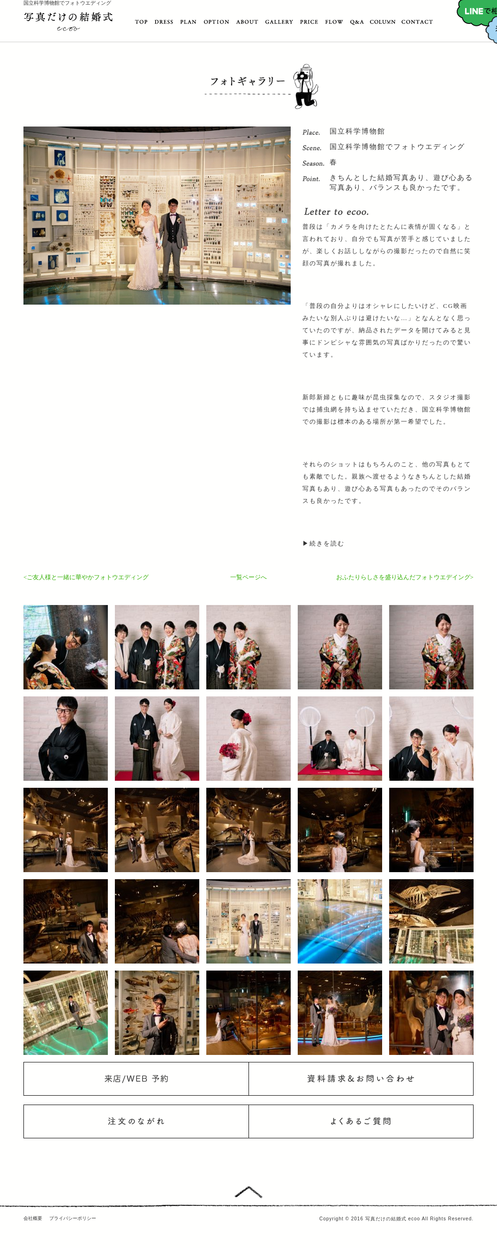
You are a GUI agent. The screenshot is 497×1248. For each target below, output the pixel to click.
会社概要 (32, 1218)
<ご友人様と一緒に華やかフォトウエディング (86, 577)
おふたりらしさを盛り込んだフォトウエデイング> (405, 577)
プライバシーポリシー (72, 1218)
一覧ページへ (248, 577)
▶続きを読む (323, 543)
